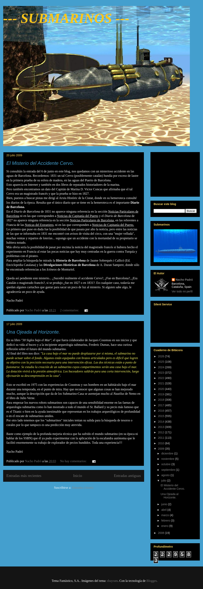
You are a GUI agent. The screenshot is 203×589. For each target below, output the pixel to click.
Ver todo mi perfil (182, 291)
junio (164, 504)
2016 (161, 410)
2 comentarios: (70, 310)
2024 (161, 367)
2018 (161, 399)
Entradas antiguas (127, 476)
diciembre (167, 453)
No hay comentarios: (73, 461)
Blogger (151, 580)
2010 (161, 443)
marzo (165, 515)
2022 (161, 378)
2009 (161, 448)
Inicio (77, 476)
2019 (161, 394)
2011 (161, 437)
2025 (161, 361)
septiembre (168, 469)
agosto (165, 475)
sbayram (112, 580)
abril (164, 509)
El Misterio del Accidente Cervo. (40, 163)
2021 (161, 383)
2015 (161, 416)
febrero (166, 520)
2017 (161, 405)
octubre (166, 464)
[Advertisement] (175, 173)
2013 (161, 427)
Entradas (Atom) (82, 487)
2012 (161, 432)
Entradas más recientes (23, 476)
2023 (161, 372)
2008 (161, 532)
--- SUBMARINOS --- (66, 18)
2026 (161, 356)
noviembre (168, 458)
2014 (161, 421)
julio (164, 480)
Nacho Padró (184, 279)
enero (165, 525)
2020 (161, 389)
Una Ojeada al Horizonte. (33, 332)
